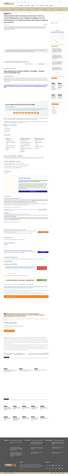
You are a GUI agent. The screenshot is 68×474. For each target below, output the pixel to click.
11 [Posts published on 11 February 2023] (63, 35)
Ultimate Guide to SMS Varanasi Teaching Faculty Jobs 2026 (26, 418)
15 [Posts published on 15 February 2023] (57, 37)
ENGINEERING (9, 13)
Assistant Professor (16, 26)
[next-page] (5, 373)
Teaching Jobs (12, 29)
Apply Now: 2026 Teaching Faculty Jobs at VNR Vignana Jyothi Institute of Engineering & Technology (8, 408)
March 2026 (53, 109)
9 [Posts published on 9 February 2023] (59, 35)
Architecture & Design (10, 26)
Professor (8, 29)
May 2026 (53, 106)
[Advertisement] (26, 42)
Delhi (56, 22)
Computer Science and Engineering (41, 26)
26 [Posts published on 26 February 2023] (51, 40)
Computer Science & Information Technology (30, 26)
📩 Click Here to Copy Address (42, 209)
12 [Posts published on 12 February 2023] (51, 37)
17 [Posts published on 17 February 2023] (61, 37)
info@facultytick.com (38, 292)
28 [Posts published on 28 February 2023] (55, 40)
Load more (57, 72)
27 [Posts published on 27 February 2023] (53, 40)
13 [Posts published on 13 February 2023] (53, 37)
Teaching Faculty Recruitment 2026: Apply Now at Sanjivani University (16, 408)
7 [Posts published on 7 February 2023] (55, 35)
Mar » (58, 41)
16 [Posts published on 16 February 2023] (59, 37)
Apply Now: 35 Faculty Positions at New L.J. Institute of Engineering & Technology (35, 419)
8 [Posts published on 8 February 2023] (57, 35)
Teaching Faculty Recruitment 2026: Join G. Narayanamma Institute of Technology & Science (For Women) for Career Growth (10, 371)
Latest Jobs (43, 232)
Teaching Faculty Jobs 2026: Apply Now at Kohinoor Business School (26, 408)
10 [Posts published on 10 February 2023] (61, 35)
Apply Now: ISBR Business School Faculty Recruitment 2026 (44, 418)
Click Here (20, 207)
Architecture (5, 26)
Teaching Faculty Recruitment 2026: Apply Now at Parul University (7, 419)
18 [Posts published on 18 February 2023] (63, 37)
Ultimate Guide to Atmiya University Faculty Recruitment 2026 (44, 408)
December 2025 (54, 111)
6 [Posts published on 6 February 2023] (53, 35)
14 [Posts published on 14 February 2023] (55, 37)
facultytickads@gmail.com (26, 469)
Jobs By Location (33, 191)
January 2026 (54, 110)
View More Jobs (43, 252)
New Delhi (5, 29)
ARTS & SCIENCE (24, 406)
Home (4, 12)
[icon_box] (18, 2)
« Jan (56, 41)
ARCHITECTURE (8, 12)
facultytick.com (21, 184)
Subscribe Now (42, 280)
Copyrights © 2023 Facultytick (12, 273)
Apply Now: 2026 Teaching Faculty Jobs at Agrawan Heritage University (34, 408)
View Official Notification (42, 267)
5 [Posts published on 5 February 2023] (51, 35)
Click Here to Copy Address (8, 261)
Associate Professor (22, 26)
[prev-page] (4, 373)
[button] (59, 2)
